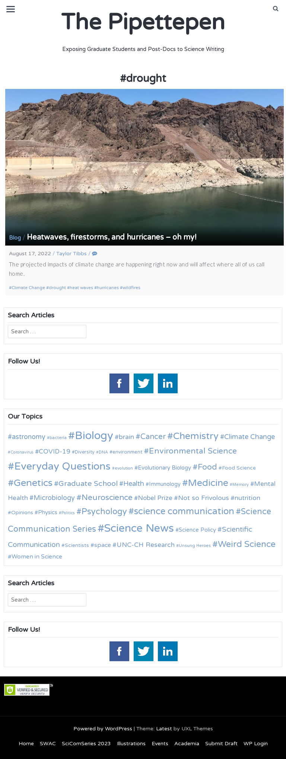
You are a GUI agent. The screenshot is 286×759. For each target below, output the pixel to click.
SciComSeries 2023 (86, 743)
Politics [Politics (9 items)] (68, 512)
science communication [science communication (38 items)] (184, 511)
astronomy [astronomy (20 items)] (28, 437)
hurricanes (108, 287)
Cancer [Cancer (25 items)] (153, 436)
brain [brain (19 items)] (126, 437)
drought (57, 287)
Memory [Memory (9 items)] (240, 484)
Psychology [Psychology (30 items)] (104, 511)
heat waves (81, 287)
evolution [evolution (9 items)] (124, 468)
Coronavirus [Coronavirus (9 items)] (22, 452)
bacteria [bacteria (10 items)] (58, 437)
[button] (276, 8)
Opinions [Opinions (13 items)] (22, 512)
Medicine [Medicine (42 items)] (208, 483)
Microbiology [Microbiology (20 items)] (54, 498)
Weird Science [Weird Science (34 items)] (247, 544)
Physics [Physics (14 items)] (47, 512)
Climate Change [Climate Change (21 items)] (249, 437)
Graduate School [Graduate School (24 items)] (88, 483)
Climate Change (28, 287)
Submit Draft (221, 743)
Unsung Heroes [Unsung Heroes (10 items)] (195, 545)
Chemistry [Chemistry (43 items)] (196, 436)
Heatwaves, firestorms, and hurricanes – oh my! (112, 237)
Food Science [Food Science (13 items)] (239, 468)
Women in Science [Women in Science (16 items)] (37, 556)
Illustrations (131, 743)
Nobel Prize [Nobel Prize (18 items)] (155, 498)
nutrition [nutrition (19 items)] (247, 498)
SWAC (48, 743)
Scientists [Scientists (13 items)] (77, 545)
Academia (186, 743)
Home (26, 743)
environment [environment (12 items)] (127, 452)
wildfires (131, 287)
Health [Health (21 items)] (133, 484)
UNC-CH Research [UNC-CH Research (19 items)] (146, 545)
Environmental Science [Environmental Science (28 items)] (193, 451)
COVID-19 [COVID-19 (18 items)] (54, 451)
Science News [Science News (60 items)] (139, 528)
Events (160, 743)
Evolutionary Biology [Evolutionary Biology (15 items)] (164, 467)
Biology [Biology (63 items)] (94, 435)
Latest (164, 729)
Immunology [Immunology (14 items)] (165, 484)
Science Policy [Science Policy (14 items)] (197, 529)
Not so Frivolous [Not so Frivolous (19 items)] (203, 498)
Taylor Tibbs (71, 253)
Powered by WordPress (102, 729)
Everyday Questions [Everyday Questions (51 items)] (62, 466)
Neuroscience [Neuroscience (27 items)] (107, 497)
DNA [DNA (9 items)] (103, 452)
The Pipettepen (143, 22)
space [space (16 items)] (102, 545)
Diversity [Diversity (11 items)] (85, 452)
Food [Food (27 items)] (207, 467)
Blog (15, 237)
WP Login (256, 743)
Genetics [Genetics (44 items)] (33, 483)
